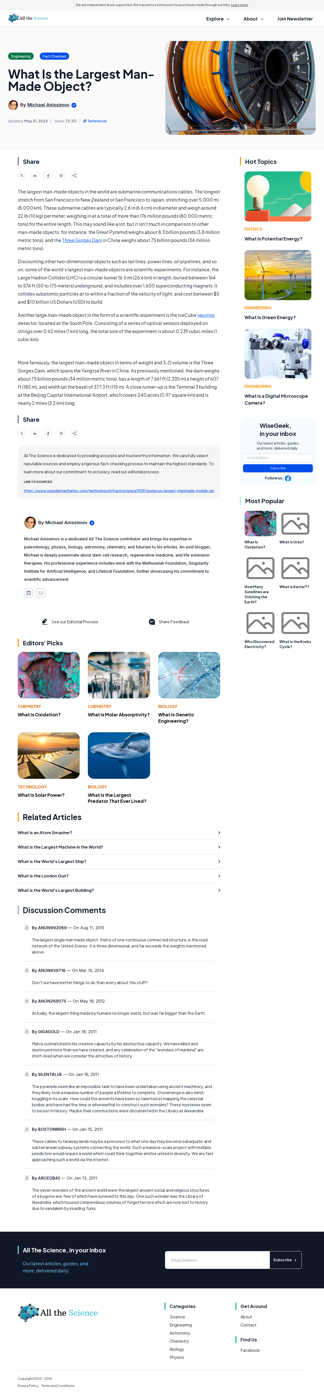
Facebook (250, 1350)
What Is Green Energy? (270, 317)
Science (177, 1316)
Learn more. (240, 5)
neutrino (206, 315)
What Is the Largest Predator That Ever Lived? (117, 798)
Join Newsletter (295, 18)
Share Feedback (169, 622)
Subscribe (278, 468)
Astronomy (180, 1333)
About (246, 1316)
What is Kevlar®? (294, 586)
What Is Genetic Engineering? (176, 718)
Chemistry (29, 706)
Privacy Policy (28, 1386)
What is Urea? (291, 542)
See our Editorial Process (69, 622)
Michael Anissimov (48, 104)
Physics (253, 229)
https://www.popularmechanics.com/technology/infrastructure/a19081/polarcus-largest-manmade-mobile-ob (119, 490)
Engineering (258, 307)
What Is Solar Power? (41, 795)
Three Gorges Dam (82, 240)
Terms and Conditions (58, 1386)
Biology (167, 706)
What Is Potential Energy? (273, 238)
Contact (248, 1324)
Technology (32, 786)
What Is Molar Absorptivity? (119, 714)
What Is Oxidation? (39, 714)
